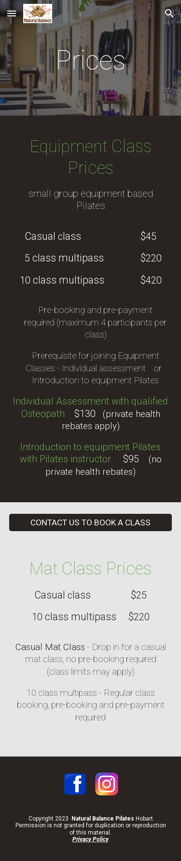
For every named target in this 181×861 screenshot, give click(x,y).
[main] (90, 60)
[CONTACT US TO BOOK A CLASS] (91, 522)
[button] (11, 13)
